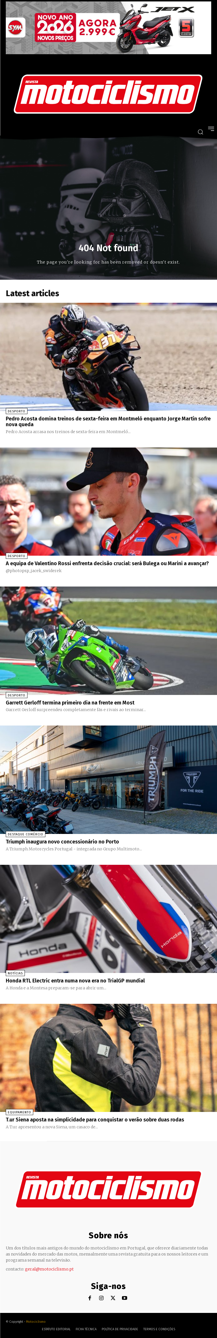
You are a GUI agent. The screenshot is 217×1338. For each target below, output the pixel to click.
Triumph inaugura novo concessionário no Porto (62, 842)
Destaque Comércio (25, 834)
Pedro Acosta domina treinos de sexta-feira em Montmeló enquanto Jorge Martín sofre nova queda (108, 422)
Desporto (16, 411)
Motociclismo (36, 1322)
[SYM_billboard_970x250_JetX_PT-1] (108, 52)
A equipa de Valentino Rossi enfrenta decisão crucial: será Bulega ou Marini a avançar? (107, 563)
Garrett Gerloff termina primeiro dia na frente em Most (70, 703)
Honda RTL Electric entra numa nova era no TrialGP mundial (75, 981)
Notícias (15, 973)
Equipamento (19, 1112)
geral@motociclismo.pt (49, 1269)
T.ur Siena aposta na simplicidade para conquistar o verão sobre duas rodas (95, 1120)
